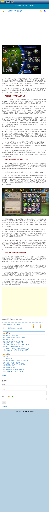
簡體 (41, 11)
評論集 (4, 375)
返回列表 (4, 407)
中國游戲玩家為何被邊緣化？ (15, 328)
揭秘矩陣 (5, 357)
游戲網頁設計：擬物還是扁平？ (12, 335)
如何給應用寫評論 (8, 339)
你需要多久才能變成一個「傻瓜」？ (13, 343)
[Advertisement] (14, 28)
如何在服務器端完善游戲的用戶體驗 (13, 341)
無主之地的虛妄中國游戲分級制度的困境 (14, 337)
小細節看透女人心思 (8, 365)
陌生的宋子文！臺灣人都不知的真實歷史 (14, 364)
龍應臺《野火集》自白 (9, 367)
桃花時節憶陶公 (7, 358)
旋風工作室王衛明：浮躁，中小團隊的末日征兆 (16, 344)
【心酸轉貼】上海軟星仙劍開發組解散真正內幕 (16, 348)
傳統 (45, 11)
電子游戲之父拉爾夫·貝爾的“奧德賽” (13, 346)
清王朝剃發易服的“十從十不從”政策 (13, 371)
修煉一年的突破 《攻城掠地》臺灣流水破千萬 (15, 350)
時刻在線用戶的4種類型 (13, 324)
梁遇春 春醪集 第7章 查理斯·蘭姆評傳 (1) (14, 369)
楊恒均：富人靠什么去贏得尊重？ (12, 362)
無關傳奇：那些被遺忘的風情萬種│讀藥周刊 (15, 360)
